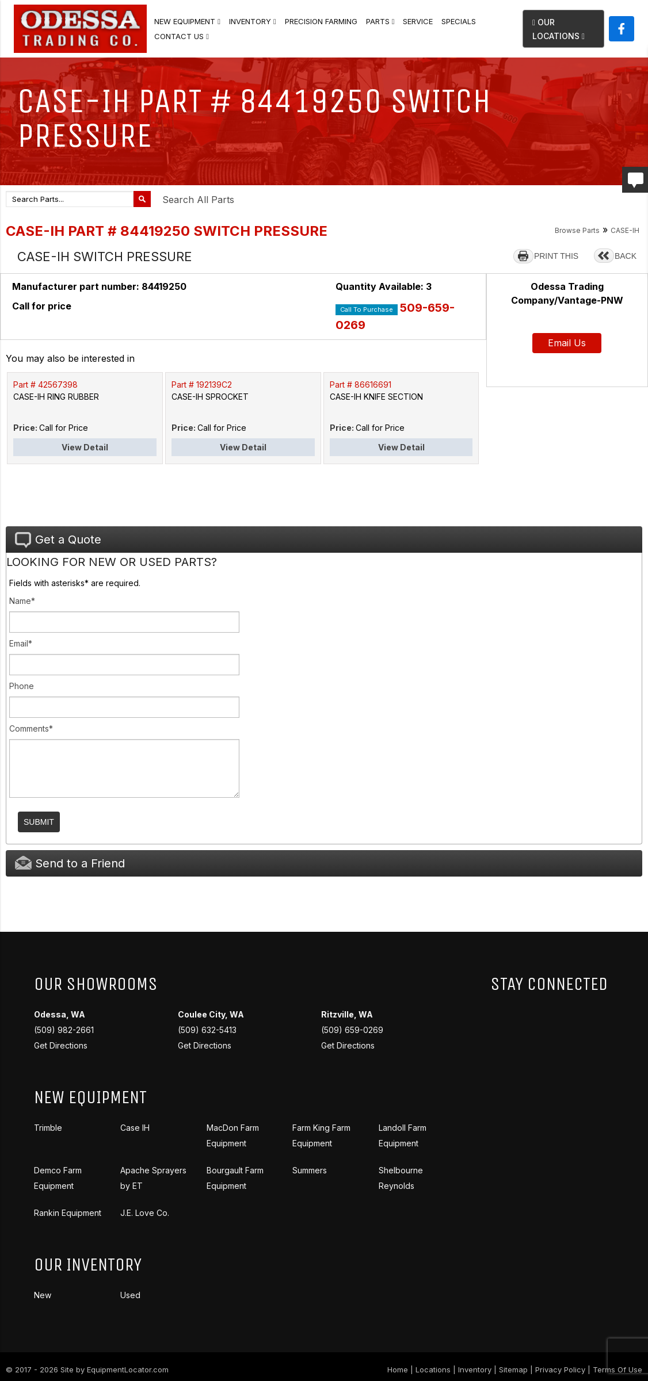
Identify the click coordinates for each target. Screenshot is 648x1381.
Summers (309, 1170)
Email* (20, 643)
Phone (21, 686)
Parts (380, 21)
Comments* (31, 728)
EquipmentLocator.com (128, 1369)
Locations (433, 1369)
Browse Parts (577, 230)
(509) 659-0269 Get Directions (352, 1029)
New (42, 1295)
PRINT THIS (556, 256)
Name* (22, 601)
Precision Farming (321, 21)
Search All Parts (198, 199)
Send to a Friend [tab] (70, 863)
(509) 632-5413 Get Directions (211, 1029)
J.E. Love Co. (144, 1213)
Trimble (48, 1128)
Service (418, 21)
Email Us (567, 343)
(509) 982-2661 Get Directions (64, 1029)
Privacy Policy (560, 1369)
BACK (625, 256)
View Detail (85, 447)
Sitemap (513, 1369)
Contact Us (181, 36)
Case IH (135, 1128)
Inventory (252, 21)
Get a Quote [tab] (58, 540)
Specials (458, 21)
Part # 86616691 (360, 384)
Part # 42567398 (45, 384)
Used (130, 1295)
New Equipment (187, 21)
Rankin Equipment (67, 1213)
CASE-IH (625, 230)
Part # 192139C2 (201, 384)
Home (397, 1369)
